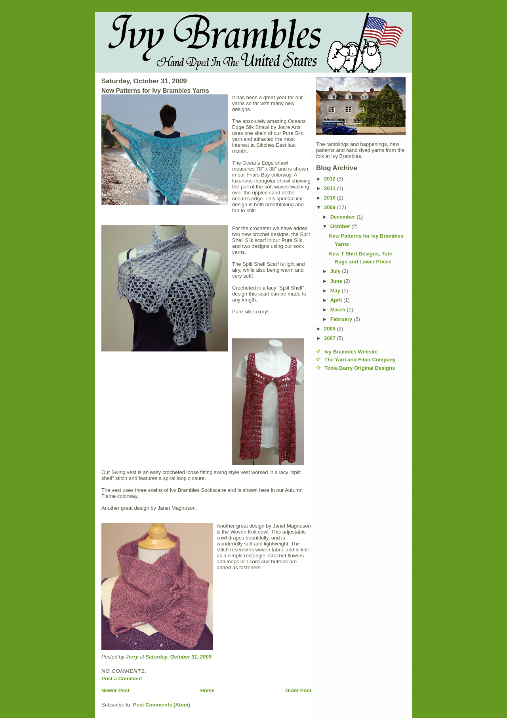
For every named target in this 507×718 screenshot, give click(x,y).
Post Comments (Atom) (161, 705)
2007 (330, 338)
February (342, 319)
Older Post (298, 690)
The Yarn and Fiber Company (360, 360)
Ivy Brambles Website (350, 352)
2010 (330, 198)
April (336, 300)
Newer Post (115, 690)
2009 (330, 207)
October (340, 226)
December (343, 217)
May (336, 291)
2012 (330, 179)
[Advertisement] (347, 497)
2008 (330, 329)
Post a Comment (121, 679)
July (336, 271)
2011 (330, 188)
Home (207, 690)
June (337, 281)
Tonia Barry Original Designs (359, 368)
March (338, 310)
